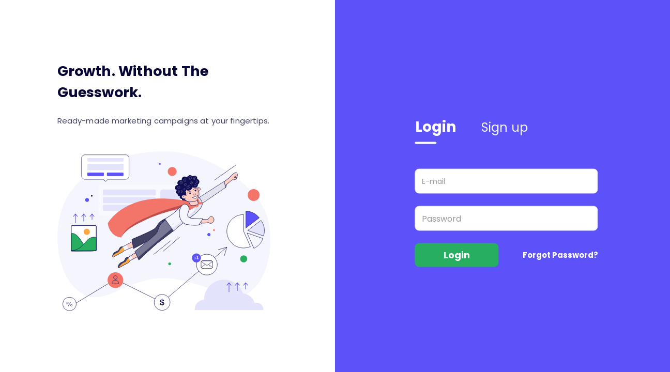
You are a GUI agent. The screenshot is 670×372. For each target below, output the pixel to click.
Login (435, 127)
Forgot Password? (560, 255)
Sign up (504, 127)
